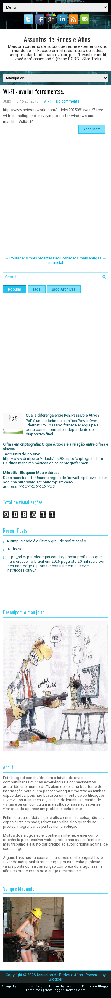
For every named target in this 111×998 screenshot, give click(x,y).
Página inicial (55, 260)
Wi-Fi (47, 101)
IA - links (14, 549)
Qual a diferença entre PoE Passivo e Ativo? (62, 415)
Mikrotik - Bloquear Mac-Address (31, 472)
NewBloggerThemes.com (65, 990)
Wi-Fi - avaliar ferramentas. (33, 91)
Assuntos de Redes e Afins (57, 39)
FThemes (25, 986)
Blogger (55, 979)
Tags (37, 289)
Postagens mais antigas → (83, 258)
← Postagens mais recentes (29, 258)
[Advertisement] (55, 194)
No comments (67, 101)
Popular (14, 289)
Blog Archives (63, 289)
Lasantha (72, 986)
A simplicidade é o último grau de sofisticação (46, 541)
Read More (92, 129)
